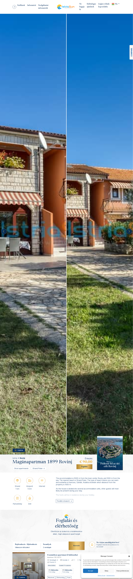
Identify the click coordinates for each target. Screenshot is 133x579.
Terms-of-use (101, 575)
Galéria (19, 450)
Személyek (47, 544)
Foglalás (84, 467)
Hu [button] (115, 4)
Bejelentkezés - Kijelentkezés (26, 544)
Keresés (76, 546)
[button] (129, 556)
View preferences (122, 571)
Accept (90, 571)
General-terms (110, 575)
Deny (106, 571)
